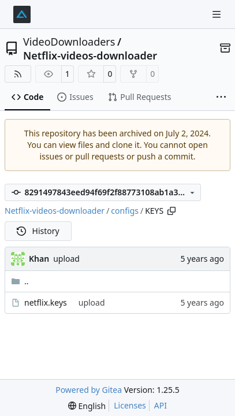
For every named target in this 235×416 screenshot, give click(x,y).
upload (66, 258)
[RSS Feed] (18, 74)
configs (125, 210)
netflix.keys (45, 302)
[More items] (221, 97)
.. (20, 281)
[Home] (22, 14)
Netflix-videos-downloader (90, 55)
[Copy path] (171, 211)
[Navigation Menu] (217, 14)
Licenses (130, 405)
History (38, 230)
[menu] (87, 405)
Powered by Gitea (88, 389)
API (160, 405)
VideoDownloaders (69, 41)
